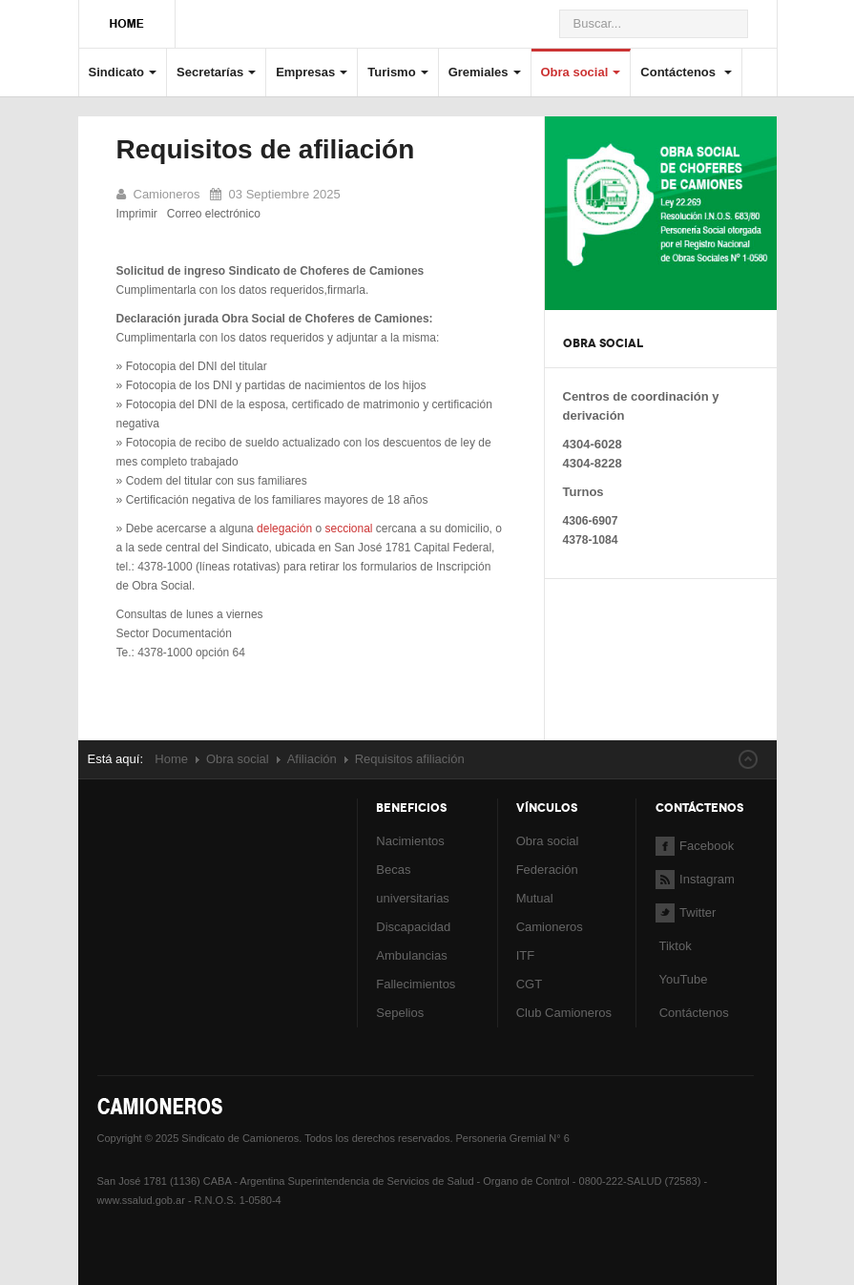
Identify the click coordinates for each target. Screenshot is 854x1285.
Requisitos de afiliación (265, 149)
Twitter (686, 912)
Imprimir (136, 213)
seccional (348, 528)
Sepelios (400, 1012)
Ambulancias (411, 955)
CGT (529, 984)
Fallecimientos (415, 984)
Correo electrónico (213, 213)
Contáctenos (685, 72)
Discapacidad (413, 927)
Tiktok (674, 946)
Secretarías (216, 72)
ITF (525, 955)
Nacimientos (410, 841)
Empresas (311, 72)
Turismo (397, 72)
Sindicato (123, 72)
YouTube (681, 979)
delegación (284, 528)
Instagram (695, 879)
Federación (547, 869)
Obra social (581, 72)
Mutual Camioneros (549, 912)
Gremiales (484, 72)
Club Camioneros (564, 1012)
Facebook (695, 846)
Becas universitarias (412, 883)
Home (171, 759)
